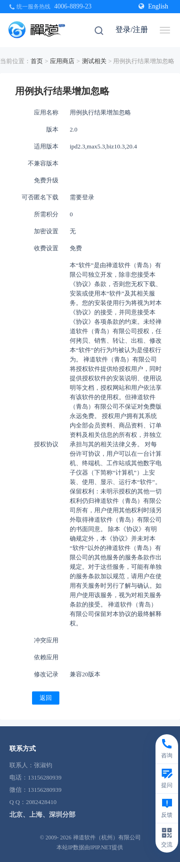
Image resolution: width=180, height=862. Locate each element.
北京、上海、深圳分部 (42, 814)
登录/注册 (131, 29)
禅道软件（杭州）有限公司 (107, 837)
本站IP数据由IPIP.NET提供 (90, 847)
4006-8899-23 (72, 6)
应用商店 (62, 61)
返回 (46, 697)
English (153, 6)
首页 (37, 61)
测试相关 (94, 61)
